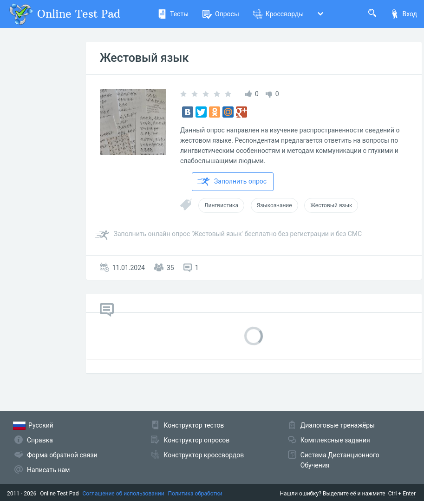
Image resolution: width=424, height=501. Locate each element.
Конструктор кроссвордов (203, 455)
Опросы (220, 14)
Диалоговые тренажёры (337, 425)
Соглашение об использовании (123, 493)
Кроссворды (278, 14)
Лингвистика (221, 205)
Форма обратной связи (62, 455)
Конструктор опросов (196, 440)
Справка (40, 440)
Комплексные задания (335, 440)
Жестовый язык (144, 58)
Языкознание (274, 205)
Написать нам (48, 470)
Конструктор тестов (193, 425)
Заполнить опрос (232, 182)
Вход (403, 14)
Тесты (173, 14)
